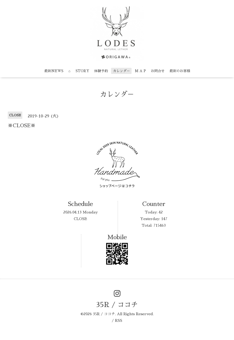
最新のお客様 (180, 71)
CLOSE (80, 219)
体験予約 (101, 71)
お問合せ (158, 71)
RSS (118, 320)
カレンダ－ (121, 71)
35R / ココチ (117, 304)
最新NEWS (53, 71)
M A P (140, 71)
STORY (82, 71)
